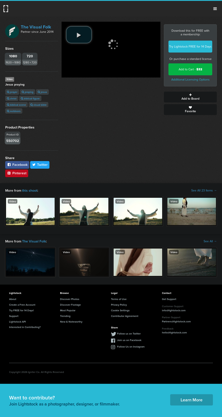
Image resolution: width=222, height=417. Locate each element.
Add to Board (190, 97)
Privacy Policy (119, 305)
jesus (42, 92)
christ (11, 98)
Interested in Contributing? (25, 327)
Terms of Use (119, 299)
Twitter (40, 164)
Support (13, 316)
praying (27, 92)
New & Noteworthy (71, 321)
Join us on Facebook (129, 340)
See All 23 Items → (204, 190)
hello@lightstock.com (174, 332)
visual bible (38, 105)
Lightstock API (17, 321)
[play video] (79, 34)
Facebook (17, 164)
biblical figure (30, 98)
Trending (65, 316)
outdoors (14, 111)
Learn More (191, 400)
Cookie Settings (120, 310)
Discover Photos (69, 299)
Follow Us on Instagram (131, 346)
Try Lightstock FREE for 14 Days (190, 46)
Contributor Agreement (124, 316)
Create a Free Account (22, 305)
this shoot (29, 190)
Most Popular (67, 310)
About (12, 299)
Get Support (169, 299)
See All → (210, 241)
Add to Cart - (190, 69)
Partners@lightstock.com (176, 321)
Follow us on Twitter (129, 333)
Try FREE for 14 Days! (21, 310)
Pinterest (16, 173)
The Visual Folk (36, 27)
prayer (12, 92)
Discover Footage (70, 305)
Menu (215, 8)
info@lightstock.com (174, 310)
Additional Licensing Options (190, 79)
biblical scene (16, 105)
